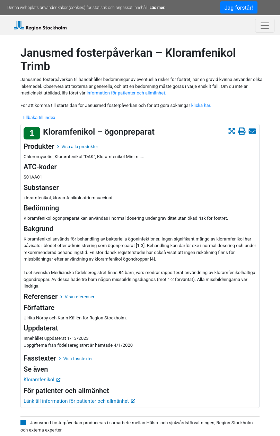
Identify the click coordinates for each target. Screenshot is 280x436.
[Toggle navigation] (264, 26)
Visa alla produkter (77, 146)
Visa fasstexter (76, 358)
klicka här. (201, 105)
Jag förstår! (239, 7)
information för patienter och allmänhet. (126, 93)
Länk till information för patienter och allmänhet (79, 401)
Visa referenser (77, 296)
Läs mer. (158, 7)
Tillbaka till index (38, 117)
